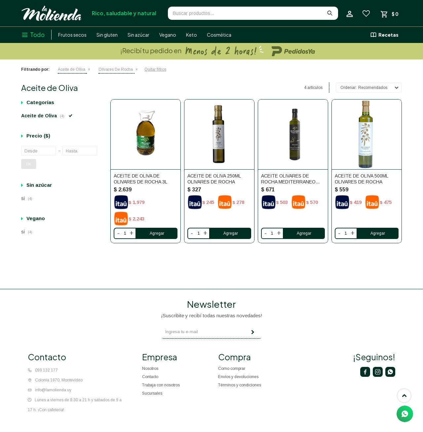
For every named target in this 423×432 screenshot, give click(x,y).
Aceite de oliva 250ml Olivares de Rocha (214, 178)
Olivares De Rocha (115, 69)
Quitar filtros (155, 69)
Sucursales (152, 393)
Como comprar (231, 368)
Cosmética (219, 35)
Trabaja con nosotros (161, 385)
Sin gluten (107, 35)
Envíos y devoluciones (238, 376)
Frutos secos (72, 35)
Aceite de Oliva (71, 69)
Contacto (150, 376)
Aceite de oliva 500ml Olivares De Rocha (361, 178)
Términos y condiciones (239, 385)
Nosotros (150, 368)
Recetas (388, 35)
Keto (191, 35)
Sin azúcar (138, 35)
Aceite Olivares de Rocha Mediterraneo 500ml (288, 179)
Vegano (167, 35)
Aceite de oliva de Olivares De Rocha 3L (140, 178)
